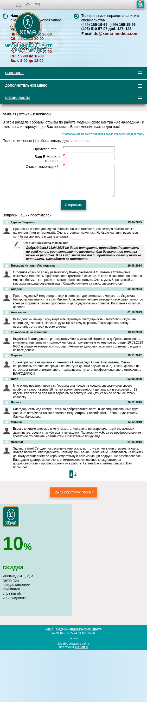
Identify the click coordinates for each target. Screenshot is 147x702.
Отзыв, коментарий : (43, 217)
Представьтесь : (46, 200)
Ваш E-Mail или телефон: (48, 209)
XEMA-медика (28, 26)
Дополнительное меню (71, 137)
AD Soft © (81, 697)
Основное (71, 125)
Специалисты (71, 149)
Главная (9, 165)
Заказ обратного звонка (74, 543)
